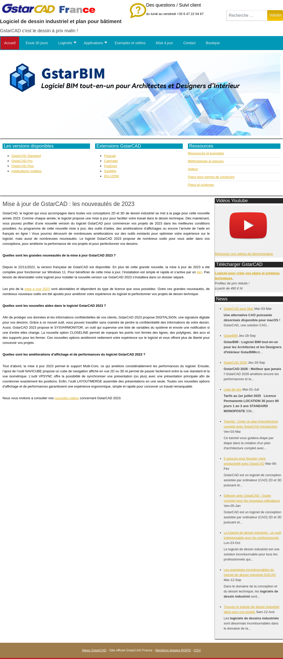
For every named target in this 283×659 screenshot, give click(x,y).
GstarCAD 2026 (235, 362)
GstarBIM (231, 335)
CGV (197, 650)
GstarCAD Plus (22, 166)
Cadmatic (111, 161)
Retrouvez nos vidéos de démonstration (244, 254)
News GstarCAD (94, 650)
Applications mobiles (26, 171)
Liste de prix (233, 389)
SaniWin (110, 171)
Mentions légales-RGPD (173, 650)
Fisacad (110, 156)
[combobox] (246, 15)
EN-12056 (111, 176)
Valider (275, 15)
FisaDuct (110, 166)
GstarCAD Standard (26, 156)
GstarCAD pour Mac (239, 309)
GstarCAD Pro (22, 161)
